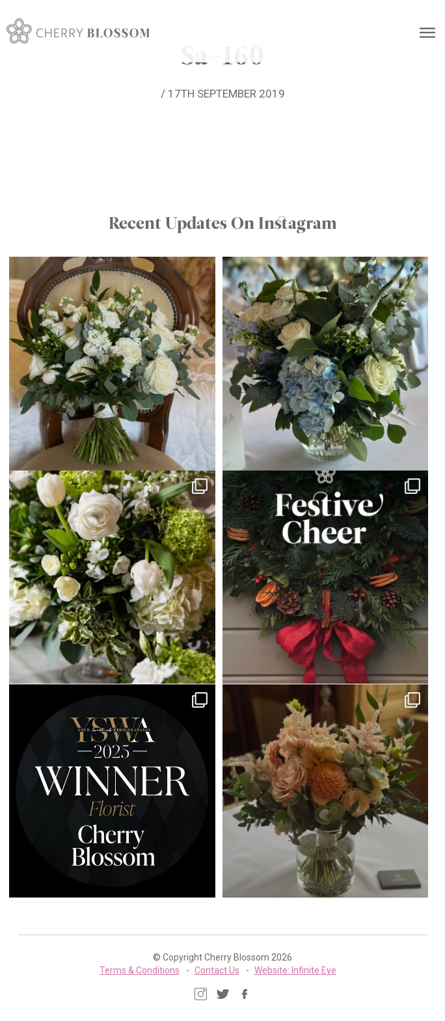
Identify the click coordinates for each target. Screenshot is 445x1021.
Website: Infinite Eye (295, 969)
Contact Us (217, 969)
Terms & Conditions (140, 969)
